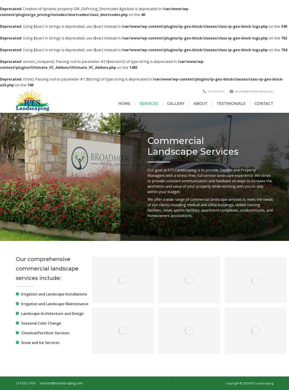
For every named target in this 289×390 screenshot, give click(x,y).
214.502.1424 (25, 383)
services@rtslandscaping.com (254, 91)
